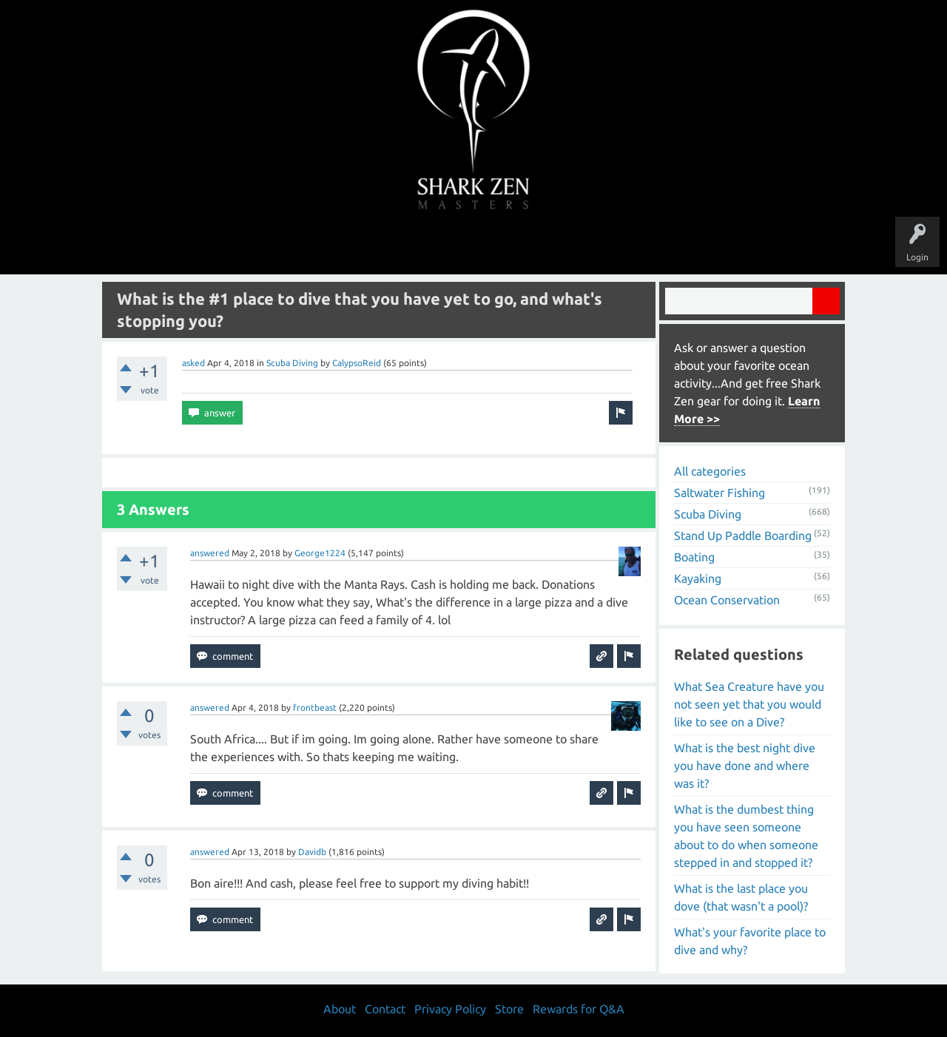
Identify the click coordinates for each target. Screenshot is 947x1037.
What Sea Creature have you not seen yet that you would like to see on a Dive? (749, 704)
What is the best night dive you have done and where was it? (744, 765)
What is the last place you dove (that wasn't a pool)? (741, 897)
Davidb (312, 852)
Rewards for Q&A (578, 1009)
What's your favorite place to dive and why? (750, 940)
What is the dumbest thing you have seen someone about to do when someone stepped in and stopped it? (746, 836)
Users (474, 245)
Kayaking (697, 578)
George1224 (320, 553)
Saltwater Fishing (719, 492)
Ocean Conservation (727, 600)
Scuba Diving (292, 363)
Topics (427, 245)
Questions (309, 245)
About (598, 245)
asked (193, 363)
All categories (710, 471)
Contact (385, 1009)
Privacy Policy (450, 1009)
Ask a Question (535, 245)
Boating (694, 557)
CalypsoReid (356, 363)
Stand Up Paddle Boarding (743, 535)
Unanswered (371, 245)
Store (643, 245)
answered (209, 553)
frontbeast (315, 707)
